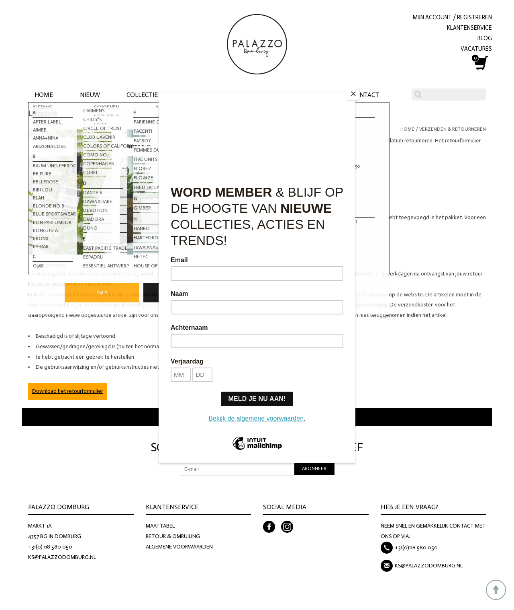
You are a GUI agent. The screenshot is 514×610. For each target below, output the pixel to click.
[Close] (353, 94)
